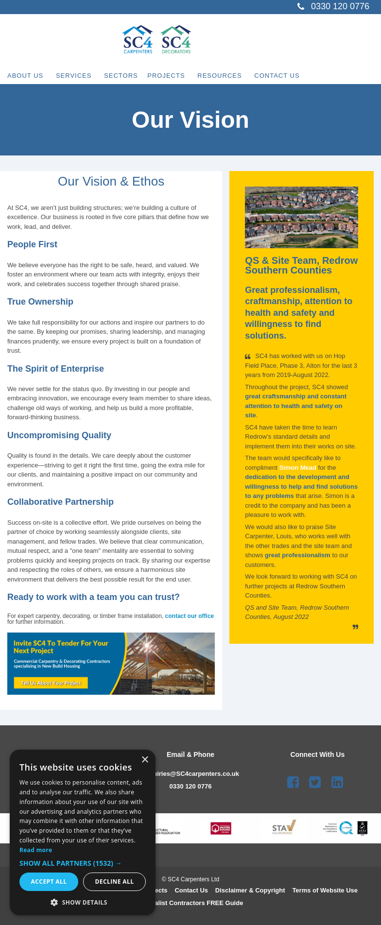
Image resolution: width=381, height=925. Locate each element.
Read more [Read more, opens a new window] (35, 850)
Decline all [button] (114, 881)
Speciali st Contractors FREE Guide (190, 903)
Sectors (145, 71)
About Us (25, 71)
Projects (194, 71)
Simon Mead (298, 467)
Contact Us (329, 71)
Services (86, 71)
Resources (260, 71)
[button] (82, 863)
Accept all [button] (49, 881)
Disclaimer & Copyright (250, 890)
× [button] (144, 760)
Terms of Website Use (325, 890)
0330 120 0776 (191, 786)
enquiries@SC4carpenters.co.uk (190, 773)
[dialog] (83, 832)
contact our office (189, 616)
